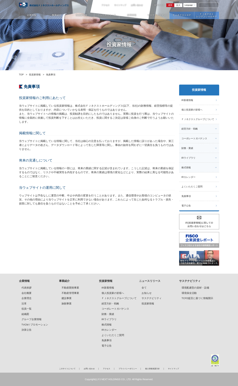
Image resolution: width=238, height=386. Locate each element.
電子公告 (186, 205)
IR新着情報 (187, 100)
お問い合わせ (137, 5)
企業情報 (31, 15)
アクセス (106, 5)
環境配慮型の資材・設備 (195, 287)
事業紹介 (56, 15)
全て (144, 287)
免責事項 (186, 196)
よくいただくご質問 (191, 186)
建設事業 (67, 298)
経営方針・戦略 (189, 128)
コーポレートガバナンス (194, 138)
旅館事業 (67, 303)
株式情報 (186, 167)
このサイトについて (67, 369)
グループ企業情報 (32, 319)
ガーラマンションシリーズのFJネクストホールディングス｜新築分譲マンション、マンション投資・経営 (44, 5)
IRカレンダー (188, 177)
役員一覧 (27, 308)
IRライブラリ (188, 157)
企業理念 (27, 298)
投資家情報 (81, 15)
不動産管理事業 (70, 293)
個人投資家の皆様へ (191, 109)
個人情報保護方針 (152, 369)
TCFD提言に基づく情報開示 (197, 298)
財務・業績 (187, 148)
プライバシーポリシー (128, 369)
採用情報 (131, 15)
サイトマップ (120, 5)
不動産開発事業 (70, 287)
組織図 (25, 314)
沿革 (24, 303)
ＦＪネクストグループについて (197, 119)
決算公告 (27, 329)
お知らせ (147, 293)
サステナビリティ (156, 15)
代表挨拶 (27, 287)
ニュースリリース (106, 15)
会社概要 (27, 293)
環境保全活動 (189, 293)
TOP (21, 74)
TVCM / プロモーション (35, 324)
